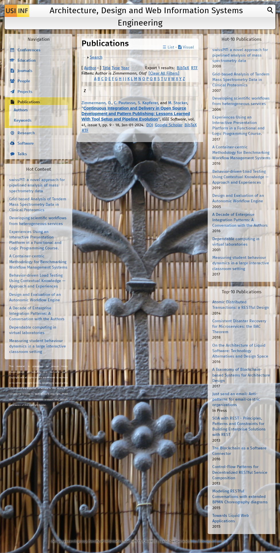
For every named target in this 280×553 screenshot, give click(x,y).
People (24, 81)
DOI (149, 125)
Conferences (29, 50)
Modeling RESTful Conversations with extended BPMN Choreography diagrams (240, 496)
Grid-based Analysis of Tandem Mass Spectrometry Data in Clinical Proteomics (37, 204)
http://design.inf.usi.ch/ (209, 541)
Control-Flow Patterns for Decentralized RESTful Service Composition (239, 472)
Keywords (23, 121)
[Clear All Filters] (164, 73)
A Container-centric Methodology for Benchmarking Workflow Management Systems (38, 261)
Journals (25, 71)
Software (26, 143)
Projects (25, 92)
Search (96, 57)
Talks (22, 154)
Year (125, 68)
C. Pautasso (124, 103)
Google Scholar (168, 125)
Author (90, 68)
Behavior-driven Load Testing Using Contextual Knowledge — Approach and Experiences (37, 280)
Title (106, 68)
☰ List (168, 47)
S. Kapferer (148, 103)
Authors (21, 110)
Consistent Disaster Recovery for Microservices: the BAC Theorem (239, 326)
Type (116, 68)
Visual (186, 47)
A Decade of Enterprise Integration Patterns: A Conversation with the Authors (37, 313)
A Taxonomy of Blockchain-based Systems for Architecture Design (241, 375)
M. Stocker (177, 103)
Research (26, 133)
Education (27, 61)
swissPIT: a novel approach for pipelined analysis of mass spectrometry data (37, 185)
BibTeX (183, 68)
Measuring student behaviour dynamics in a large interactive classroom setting (37, 346)
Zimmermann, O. (96, 103)
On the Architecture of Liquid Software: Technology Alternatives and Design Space (240, 351)
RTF (194, 68)
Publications (29, 102)
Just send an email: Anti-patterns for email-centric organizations (236, 399)
